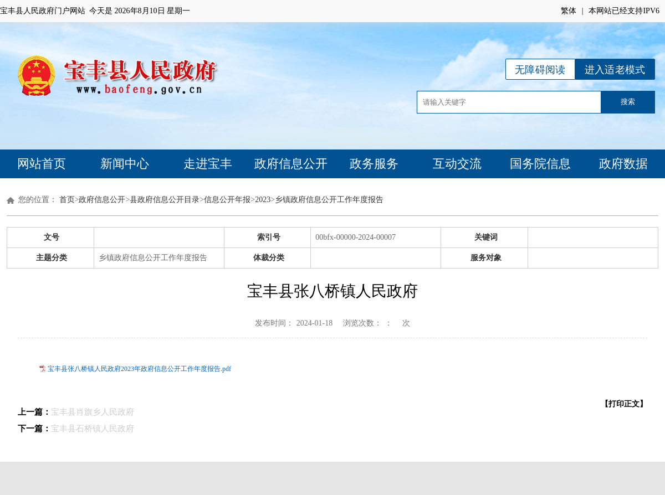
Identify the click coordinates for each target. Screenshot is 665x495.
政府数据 (623, 164)
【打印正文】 (624, 404)
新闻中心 (124, 164)
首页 (67, 199)
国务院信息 (540, 164)
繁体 (568, 11)
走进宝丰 (207, 164)
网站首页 (41, 164)
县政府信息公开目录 (165, 199)
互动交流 (457, 164)
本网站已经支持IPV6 (624, 11)
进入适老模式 (615, 69)
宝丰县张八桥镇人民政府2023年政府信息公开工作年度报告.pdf (139, 369)
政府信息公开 (291, 164)
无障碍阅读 (540, 69)
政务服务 (374, 164)
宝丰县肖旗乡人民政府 (92, 412)
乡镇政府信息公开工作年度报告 (329, 199)
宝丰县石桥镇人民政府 (92, 428)
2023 (262, 199)
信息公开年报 (227, 199)
